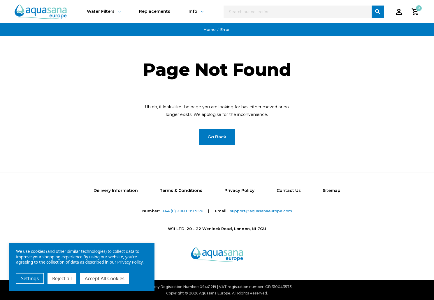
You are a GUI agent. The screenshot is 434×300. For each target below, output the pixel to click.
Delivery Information (116, 190)
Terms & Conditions (181, 190)
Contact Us (289, 190)
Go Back (217, 137)
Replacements (154, 11)
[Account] (399, 11)
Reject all (62, 278)
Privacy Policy (239, 190)
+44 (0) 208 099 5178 (182, 211)
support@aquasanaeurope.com (261, 211)
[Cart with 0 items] (415, 12)
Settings (30, 278)
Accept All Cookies (104, 278)
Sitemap (331, 190)
